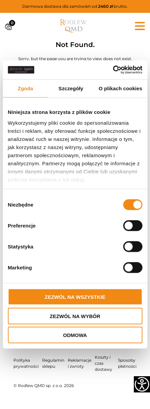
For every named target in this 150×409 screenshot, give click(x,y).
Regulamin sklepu (53, 363)
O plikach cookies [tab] (120, 88)
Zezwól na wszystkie (75, 297)
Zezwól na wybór (75, 316)
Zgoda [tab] (25, 88)
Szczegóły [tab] (71, 88)
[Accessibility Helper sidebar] (142, 384)
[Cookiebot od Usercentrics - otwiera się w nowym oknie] (112, 70)
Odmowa (75, 335)
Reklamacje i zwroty (79, 363)
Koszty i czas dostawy (103, 363)
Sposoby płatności (127, 363)
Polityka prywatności (26, 363)
